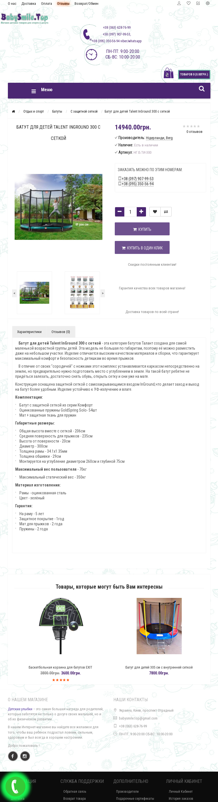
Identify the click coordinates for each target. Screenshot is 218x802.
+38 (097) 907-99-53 (138, 179)
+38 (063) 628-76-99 (133, 726)
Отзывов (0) (60, 332)
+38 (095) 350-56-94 (138, 184)
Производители (127, 792)
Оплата (46, 3)
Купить (143, 229)
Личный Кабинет (181, 792)
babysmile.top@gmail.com (138, 718)
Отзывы (63, 3)
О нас (12, 3)
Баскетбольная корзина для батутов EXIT (72, 667)
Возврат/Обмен (86, 3)
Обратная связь (74, 792)
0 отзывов (194, 131)
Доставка (28, 3)
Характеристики (29, 332)
